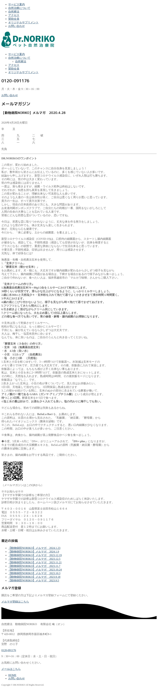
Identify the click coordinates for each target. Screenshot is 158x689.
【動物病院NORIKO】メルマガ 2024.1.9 (33, 551)
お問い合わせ (16, 26)
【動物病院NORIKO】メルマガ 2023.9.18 (34, 576)
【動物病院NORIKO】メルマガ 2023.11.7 (34, 566)
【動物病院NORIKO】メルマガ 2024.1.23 (34, 548)
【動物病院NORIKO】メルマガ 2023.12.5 (34, 558)
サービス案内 (16, 4)
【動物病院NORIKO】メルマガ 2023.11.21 (35, 562)
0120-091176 (8, 650)
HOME (12, 675)
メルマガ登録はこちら (15, 601)
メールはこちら (11, 669)
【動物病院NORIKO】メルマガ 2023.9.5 (33, 580)
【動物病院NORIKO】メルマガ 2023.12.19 (35, 555)
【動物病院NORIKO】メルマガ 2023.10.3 (34, 573)
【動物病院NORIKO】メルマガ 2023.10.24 (35, 569)
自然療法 (13, 11)
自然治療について (19, 8)
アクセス (13, 15)
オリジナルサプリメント (23, 22)
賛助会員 (13, 18)
